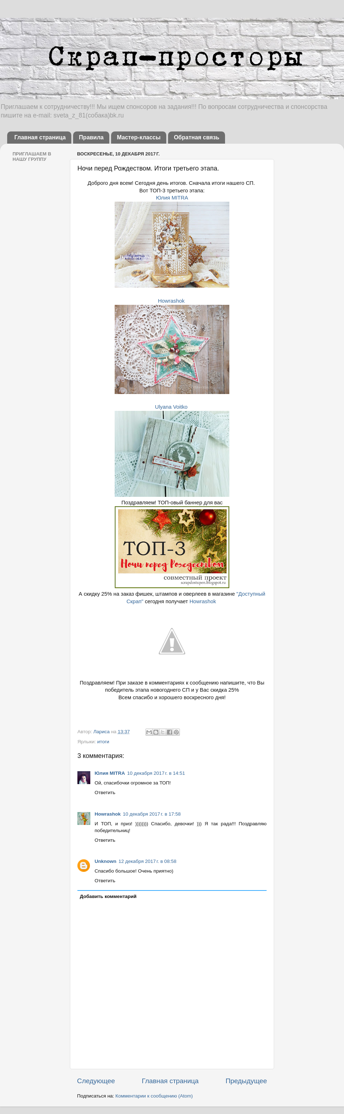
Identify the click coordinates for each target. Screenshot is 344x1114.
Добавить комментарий (108, 896)
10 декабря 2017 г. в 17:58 (152, 814)
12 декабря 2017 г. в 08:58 (147, 861)
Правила (91, 137)
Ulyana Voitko (171, 407)
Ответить (105, 792)
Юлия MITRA (172, 198)
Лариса (102, 731)
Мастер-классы (139, 137)
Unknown (105, 861)
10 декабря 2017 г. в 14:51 (156, 773)
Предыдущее (246, 1081)
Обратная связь (196, 137)
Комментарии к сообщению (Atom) (154, 1096)
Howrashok (171, 301)
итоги (103, 741)
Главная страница (40, 137)
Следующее (96, 1081)
